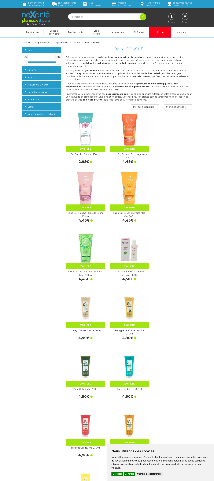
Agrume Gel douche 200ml (79, 287)
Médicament (33, 32)
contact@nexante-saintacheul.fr (38, 452)
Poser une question (31, 456)
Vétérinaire (138, 32)
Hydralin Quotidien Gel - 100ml (177, 287)
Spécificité (32, 99)
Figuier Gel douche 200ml (145, 287)
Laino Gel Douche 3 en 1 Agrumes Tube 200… (112, 144)
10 (122, 401)
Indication (41, 114)
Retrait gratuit (33, 4)
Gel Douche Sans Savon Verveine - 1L (79, 382)
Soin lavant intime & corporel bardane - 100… (112, 192)
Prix (28, 50)
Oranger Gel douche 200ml (177, 239)
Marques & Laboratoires (77, 442)
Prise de (121, 4)
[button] (145, 106)
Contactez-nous (117, 433)
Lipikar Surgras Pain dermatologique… (112, 334)
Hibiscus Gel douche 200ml (145, 239)
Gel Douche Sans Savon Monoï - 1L (177, 334)
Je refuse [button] (129, 474)
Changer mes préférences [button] (149, 474)
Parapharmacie (75, 32)
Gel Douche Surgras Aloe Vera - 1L (145, 382)
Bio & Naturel (96, 32)
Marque (30, 77)
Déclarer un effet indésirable (123, 438)
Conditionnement (36, 92)
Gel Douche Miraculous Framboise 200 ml (178, 382)
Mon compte (28, 459)
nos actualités (179, 4)
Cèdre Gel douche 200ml (79, 239)
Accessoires (117, 32)
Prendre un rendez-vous (121, 435)
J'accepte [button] (117, 474)
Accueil (26, 42)
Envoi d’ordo (92, 4)
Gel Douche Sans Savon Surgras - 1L (112, 382)
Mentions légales (117, 443)
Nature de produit (36, 84)
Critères (30, 69)
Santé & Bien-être (54, 32)
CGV (111, 441)
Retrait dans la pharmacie (165, 420)
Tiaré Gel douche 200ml (112, 237)
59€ (64, 4)
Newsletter (71, 445)
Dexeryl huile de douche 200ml (79, 334)
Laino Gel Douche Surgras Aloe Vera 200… (178, 144)
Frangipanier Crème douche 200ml (177, 192)
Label (29, 106)
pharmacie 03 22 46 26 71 (150, 4)
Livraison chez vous (162, 423)
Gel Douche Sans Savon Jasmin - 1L (145, 334)
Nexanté (71, 476)
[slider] (25, 62)
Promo (160, 32)
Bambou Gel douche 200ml (112, 287)
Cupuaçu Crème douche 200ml (145, 192)
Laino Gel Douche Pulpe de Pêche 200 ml (145, 144)
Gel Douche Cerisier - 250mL (80, 144)
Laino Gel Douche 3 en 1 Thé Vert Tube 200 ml (80, 192)
